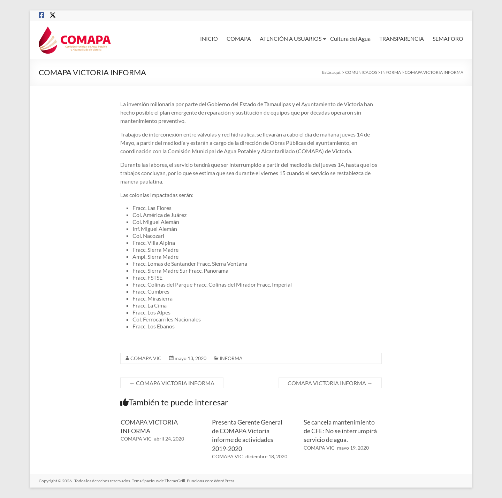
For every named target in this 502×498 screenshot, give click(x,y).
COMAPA (239, 38)
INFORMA (231, 358)
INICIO (209, 38)
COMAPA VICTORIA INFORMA (171, 383)
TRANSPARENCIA (401, 38)
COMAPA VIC (145, 358)
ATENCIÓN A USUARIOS (290, 38)
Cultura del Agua (350, 38)
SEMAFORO (448, 38)
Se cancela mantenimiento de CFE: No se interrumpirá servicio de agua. (340, 430)
